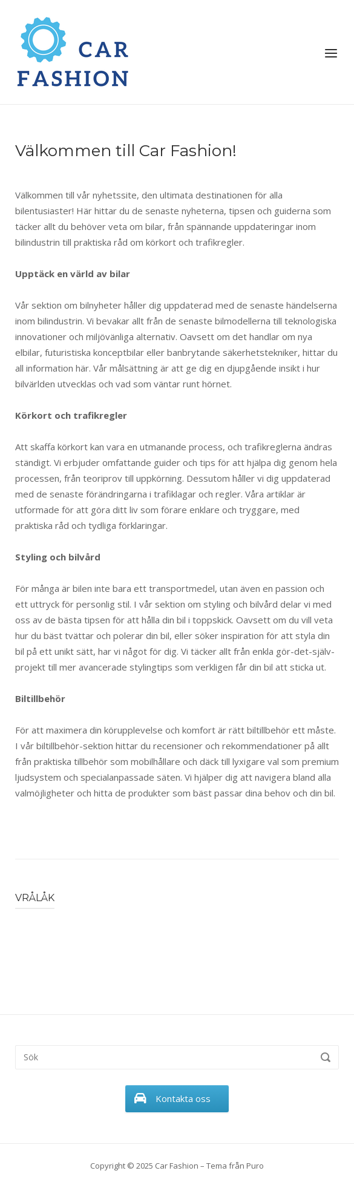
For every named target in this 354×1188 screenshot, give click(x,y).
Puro (255, 1165)
